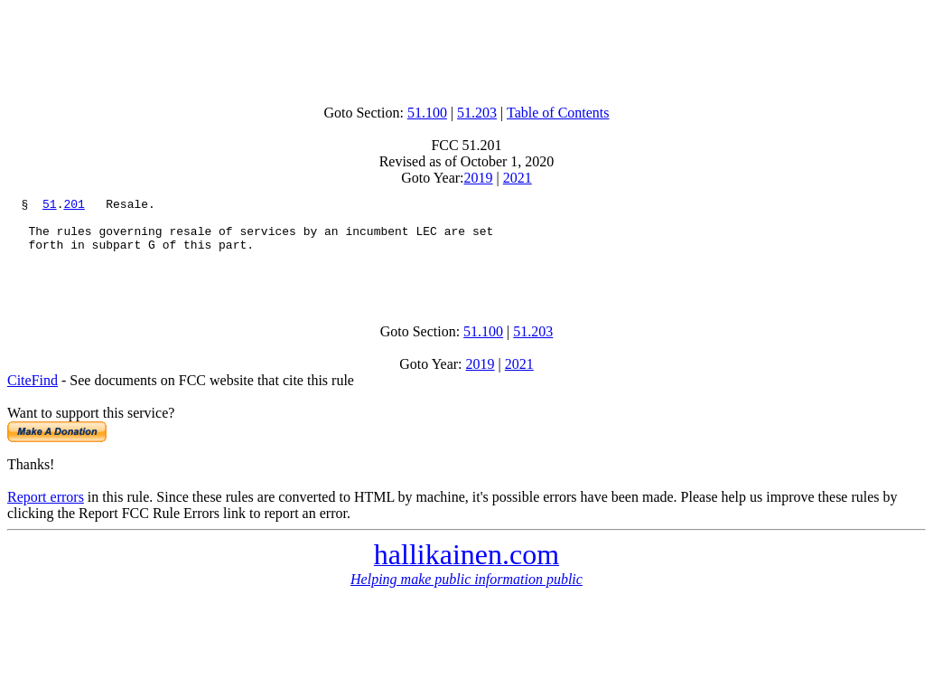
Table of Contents (558, 112)
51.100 (427, 112)
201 (73, 206)
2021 (517, 177)
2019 (478, 177)
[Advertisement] (467, 48)
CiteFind (32, 396)
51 (49, 206)
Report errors (45, 513)
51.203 (477, 112)
